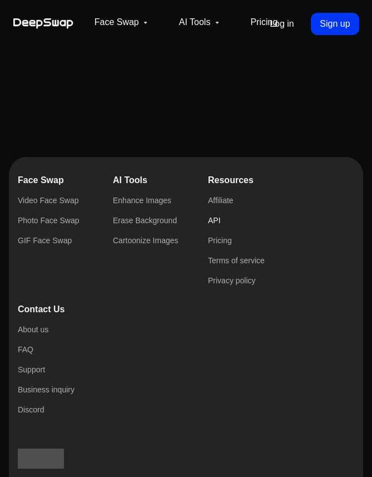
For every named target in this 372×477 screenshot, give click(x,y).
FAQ (22, 414)
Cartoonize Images (46, 324)
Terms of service (42, 374)
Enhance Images (42, 304)
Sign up (322, 73)
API (20, 354)
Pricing (298, 42)
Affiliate (28, 344)
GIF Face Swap (41, 284)
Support (27, 424)
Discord (27, 444)
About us (29, 404)
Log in (271, 73)
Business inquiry (43, 434)
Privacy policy (39, 384)
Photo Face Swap (44, 274)
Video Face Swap (44, 264)
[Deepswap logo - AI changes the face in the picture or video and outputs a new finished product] (57, 20)
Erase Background (46, 314)
